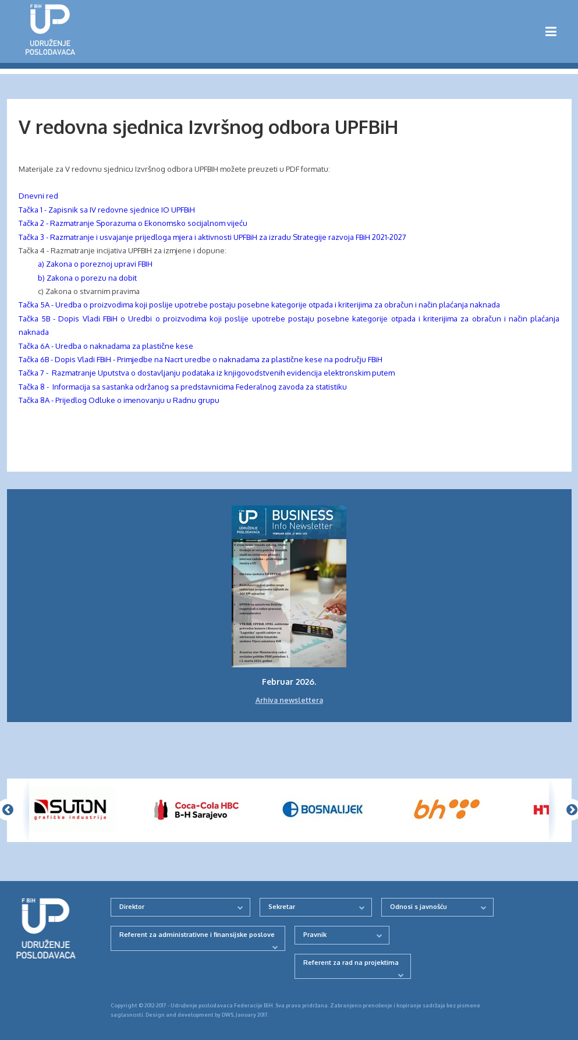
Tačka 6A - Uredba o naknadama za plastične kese (106, 346)
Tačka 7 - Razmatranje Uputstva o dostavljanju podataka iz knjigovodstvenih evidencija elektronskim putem (207, 372)
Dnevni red (38, 195)
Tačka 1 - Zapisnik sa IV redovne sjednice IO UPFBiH (107, 209)
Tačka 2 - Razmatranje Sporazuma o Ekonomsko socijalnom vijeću (133, 223)
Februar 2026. (289, 682)
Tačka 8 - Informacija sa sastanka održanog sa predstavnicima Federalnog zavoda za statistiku (183, 386)
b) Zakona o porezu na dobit (82, 277)
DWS (227, 1014)
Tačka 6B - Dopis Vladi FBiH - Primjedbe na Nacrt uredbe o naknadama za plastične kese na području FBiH (200, 359)
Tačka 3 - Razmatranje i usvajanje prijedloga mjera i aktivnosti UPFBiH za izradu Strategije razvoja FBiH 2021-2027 (212, 237)
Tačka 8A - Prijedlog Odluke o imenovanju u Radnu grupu (119, 400)
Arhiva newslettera (289, 700)
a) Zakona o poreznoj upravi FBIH (95, 263)
